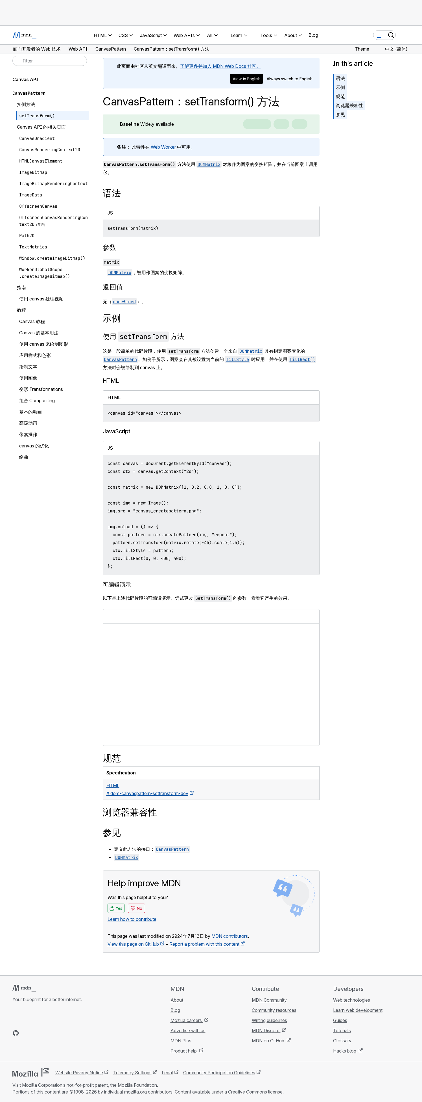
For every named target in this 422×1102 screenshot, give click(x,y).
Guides (340, 1020)
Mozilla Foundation (137, 1085)
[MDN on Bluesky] (26, 1033)
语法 (340, 78)
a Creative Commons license (253, 1092)
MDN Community (269, 1000)
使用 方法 (143, 336)
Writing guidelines (269, 1020)
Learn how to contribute (132, 919)
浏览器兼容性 (349, 105)
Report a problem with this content (204, 944)
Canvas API (25, 79)
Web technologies (351, 1000)
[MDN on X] (36, 1033)
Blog (313, 35)
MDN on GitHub (268, 1040)
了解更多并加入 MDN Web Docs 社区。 (220, 66)
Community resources (274, 1010)
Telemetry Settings (132, 1072)
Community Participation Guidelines (219, 1072)
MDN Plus (180, 1040)
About (176, 1000)
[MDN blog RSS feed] (56, 1033)
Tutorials (342, 1030)
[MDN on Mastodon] (46, 1033)
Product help (184, 1051)
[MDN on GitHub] (15, 1033)
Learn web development (357, 1010)
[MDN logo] (24, 988)
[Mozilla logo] (30, 1072)
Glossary (342, 1040)
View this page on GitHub (133, 944)
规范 (340, 96)
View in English (247, 78)
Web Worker (163, 147)
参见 (340, 114)
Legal (167, 1072)
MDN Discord (266, 1030)
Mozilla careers (186, 1020)
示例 (340, 87)
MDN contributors (229, 936)
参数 (109, 247)
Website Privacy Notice (79, 1072)
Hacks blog (345, 1051)
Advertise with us (187, 1030)
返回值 (113, 287)
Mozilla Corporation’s (43, 1085)
